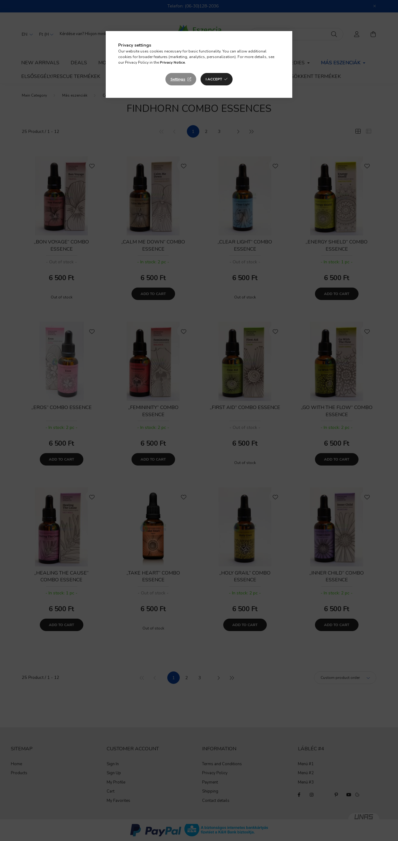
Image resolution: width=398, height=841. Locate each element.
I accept (214, 79)
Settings (177, 79)
